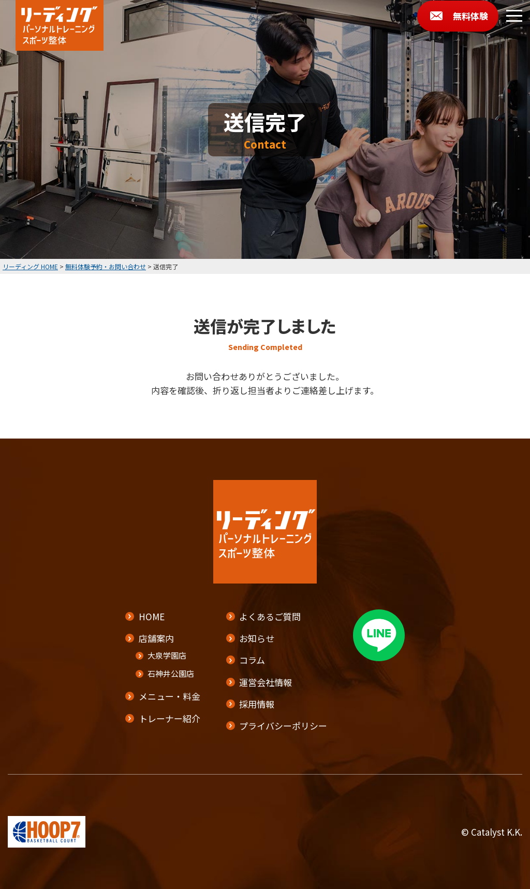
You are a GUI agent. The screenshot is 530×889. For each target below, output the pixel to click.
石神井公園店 (171, 673)
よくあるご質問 (270, 616)
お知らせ (256, 638)
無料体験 (470, 15)
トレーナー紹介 (169, 718)
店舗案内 (156, 638)
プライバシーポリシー (283, 725)
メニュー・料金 (169, 696)
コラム (252, 660)
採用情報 (256, 703)
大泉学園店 (167, 655)
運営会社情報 (265, 682)
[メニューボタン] (514, 16)
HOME (152, 616)
